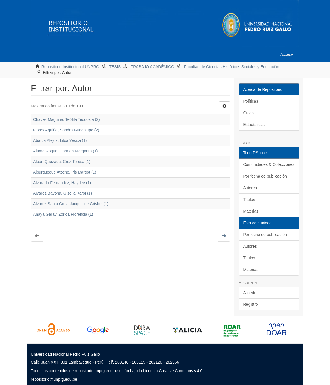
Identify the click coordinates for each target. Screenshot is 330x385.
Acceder (250, 292)
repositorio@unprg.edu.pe (54, 379)
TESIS (115, 66)
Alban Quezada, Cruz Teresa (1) (61, 161)
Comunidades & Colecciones (269, 164)
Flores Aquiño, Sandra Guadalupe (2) (66, 130)
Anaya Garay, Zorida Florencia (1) (63, 214)
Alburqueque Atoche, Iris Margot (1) (64, 172)
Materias (251, 211)
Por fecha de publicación (265, 176)
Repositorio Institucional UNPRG (70, 66)
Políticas (250, 101)
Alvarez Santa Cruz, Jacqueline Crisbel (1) (70, 203)
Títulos (249, 199)
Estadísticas (254, 124)
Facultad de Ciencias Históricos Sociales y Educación (231, 66)
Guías (248, 113)
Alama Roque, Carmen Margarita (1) (65, 151)
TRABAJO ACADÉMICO (152, 66)
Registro (250, 304)
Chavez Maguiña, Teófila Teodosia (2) (66, 119)
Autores (250, 188)
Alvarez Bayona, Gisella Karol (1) (62, 193)
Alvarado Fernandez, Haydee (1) (62, 182)
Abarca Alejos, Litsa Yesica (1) (60, 140)
